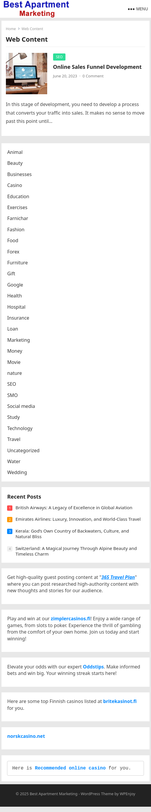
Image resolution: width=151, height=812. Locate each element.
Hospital (16, 307)
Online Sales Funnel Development (97, 66)
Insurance (18, 318)
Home (11, 28)
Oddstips (93, 669)
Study (13, 417)
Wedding (17, 473)
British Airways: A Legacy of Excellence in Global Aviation (74, 508)
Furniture (17, 263)
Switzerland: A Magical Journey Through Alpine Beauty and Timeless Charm (76, 552)
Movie (14, 362)
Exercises (17, 208)
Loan (12, 329)
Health (14, 296)
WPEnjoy (127, 799)
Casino (14, 186)
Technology (20, 428)
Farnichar (17, 219)
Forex (13, 252)
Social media (21, 406)
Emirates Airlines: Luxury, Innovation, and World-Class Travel (78, 520)
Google (15, 285)
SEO (59, 56)
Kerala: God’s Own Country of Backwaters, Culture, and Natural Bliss (72, 535)
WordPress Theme (97, 799)
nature (14, 373)
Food (13, 241)
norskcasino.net (26, 740)
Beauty (15, 163)
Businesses (19, 174)
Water (14, 462)
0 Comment (93, 76)
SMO (12, 395)
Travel (14, 440)
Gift (11, 274)
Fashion (16, 230)
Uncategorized (23, 451)
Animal (15, 152)
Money (14, 351)
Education (18, 196)
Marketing (18, 340)
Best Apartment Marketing (54, 799)
